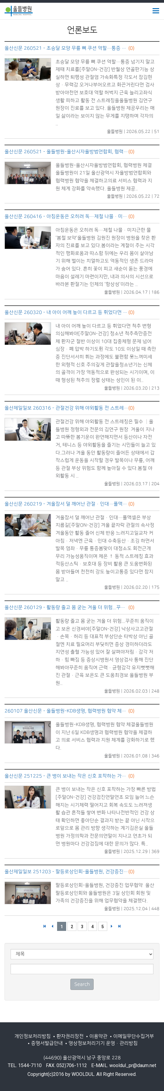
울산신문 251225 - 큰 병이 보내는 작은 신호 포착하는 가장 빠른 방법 (66, 776)
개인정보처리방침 (32, 1036)
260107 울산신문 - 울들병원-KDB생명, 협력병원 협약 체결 (66, 711)
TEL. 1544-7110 (25, 1065)
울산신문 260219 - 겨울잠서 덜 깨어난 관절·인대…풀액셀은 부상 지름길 (66, 504)
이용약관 (98, 1036)
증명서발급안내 (47, 1043)
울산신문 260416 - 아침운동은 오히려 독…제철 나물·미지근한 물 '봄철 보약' (66, 216)
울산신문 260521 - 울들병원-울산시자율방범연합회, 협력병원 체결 (66, 151)
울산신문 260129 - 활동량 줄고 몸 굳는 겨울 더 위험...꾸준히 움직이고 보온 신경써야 (66, 607)
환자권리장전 (70, 1036)
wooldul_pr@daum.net (132, 1065)
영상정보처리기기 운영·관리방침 (103, 1043)
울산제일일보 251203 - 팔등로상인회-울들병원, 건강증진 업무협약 (66, 871)
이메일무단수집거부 (133, 1036)
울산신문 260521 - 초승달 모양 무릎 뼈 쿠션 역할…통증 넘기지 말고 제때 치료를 (66, 48)
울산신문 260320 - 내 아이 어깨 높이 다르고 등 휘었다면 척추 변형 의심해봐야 (66, 312)
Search (82, 984)
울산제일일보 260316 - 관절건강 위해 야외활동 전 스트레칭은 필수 (66, 408)
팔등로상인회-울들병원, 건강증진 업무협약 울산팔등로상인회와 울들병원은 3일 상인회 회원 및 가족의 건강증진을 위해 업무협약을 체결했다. (105, 892)
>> (120, 926)
